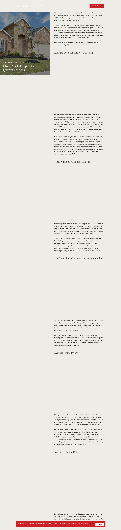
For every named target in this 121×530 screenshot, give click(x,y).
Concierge (58, 501)
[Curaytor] (94, 518)
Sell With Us (58, 465)
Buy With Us (58, 469)
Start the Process (97, 6)
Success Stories (59, 481)
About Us (57, 489)
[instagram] (29, 479)
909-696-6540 (41, 6)
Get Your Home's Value (61, 493)
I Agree (99, 524)
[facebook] (19, 479)
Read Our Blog (59, 485)
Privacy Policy (64, 517)
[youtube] (24, 479)
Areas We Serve (59, 497)
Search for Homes (60, 473)
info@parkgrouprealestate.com (66, 373)
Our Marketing (59, 477)
